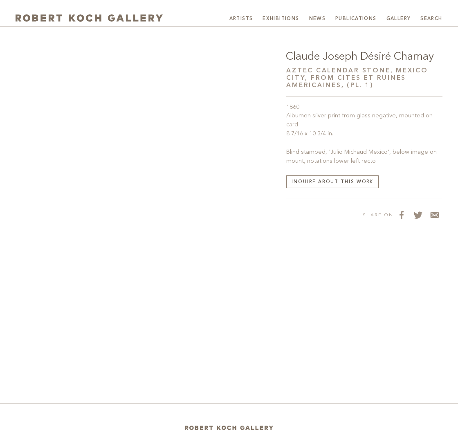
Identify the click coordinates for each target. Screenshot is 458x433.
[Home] (229, 428)
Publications (356, 18)
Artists (241, 18)
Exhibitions (281, 18)
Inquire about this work (332, 182)
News (317, 18)
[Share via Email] (434, 214)
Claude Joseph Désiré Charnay (360, 57)
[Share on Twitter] (417, 214)
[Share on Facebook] (401, 214)
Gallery (398, 18)
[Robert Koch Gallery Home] (89, 18)
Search (431, 18)
